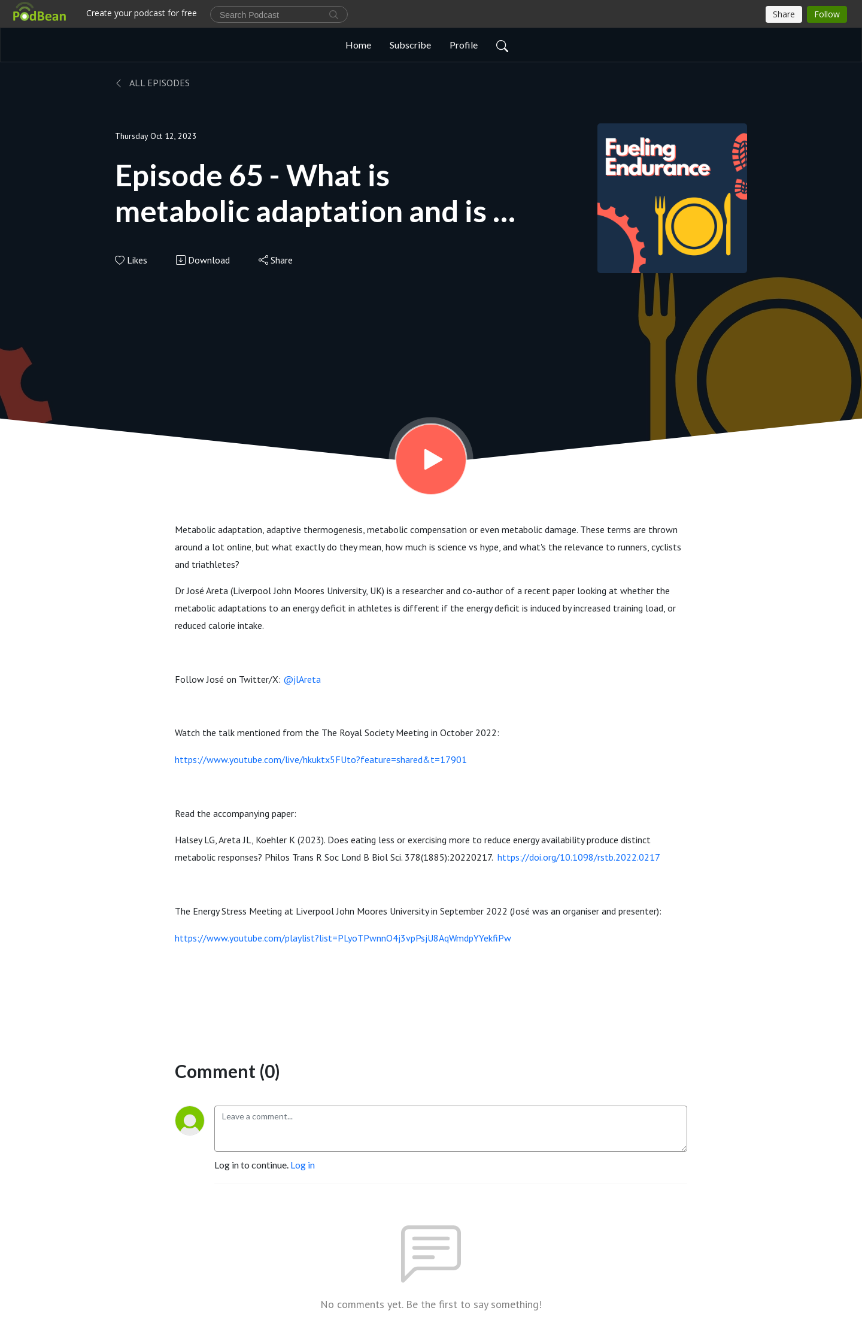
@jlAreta (302, 679)
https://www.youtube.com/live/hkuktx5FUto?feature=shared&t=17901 (321, 759)
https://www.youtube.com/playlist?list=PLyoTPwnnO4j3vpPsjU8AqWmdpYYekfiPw (343, 938)
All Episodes (152, 83)
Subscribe (410, 44)
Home (358, 44)
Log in (302, 1164)
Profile (464, 44)
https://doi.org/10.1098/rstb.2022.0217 (578, 857)
